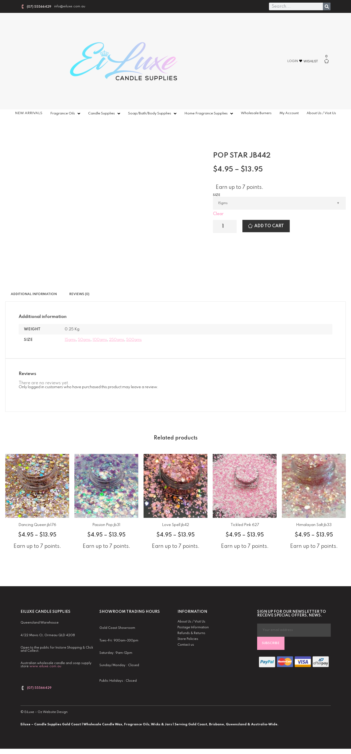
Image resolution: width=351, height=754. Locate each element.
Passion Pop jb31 (106, 525)
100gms (100, 340)
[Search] (326, 6)
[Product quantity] (225, 226)
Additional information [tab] (34, 294)
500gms (134, 340)
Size (216, 195)
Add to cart (269, 226)
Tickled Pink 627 (245, 525)
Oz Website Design (53, 712)
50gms (84, 340)
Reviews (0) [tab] (79, 294)
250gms (116, 340)
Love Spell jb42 (175, 525)
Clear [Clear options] (218, 214)
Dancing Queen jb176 (37, 525)
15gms (70, 340)
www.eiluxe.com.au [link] (45, 666)
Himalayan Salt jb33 (314, 525)
